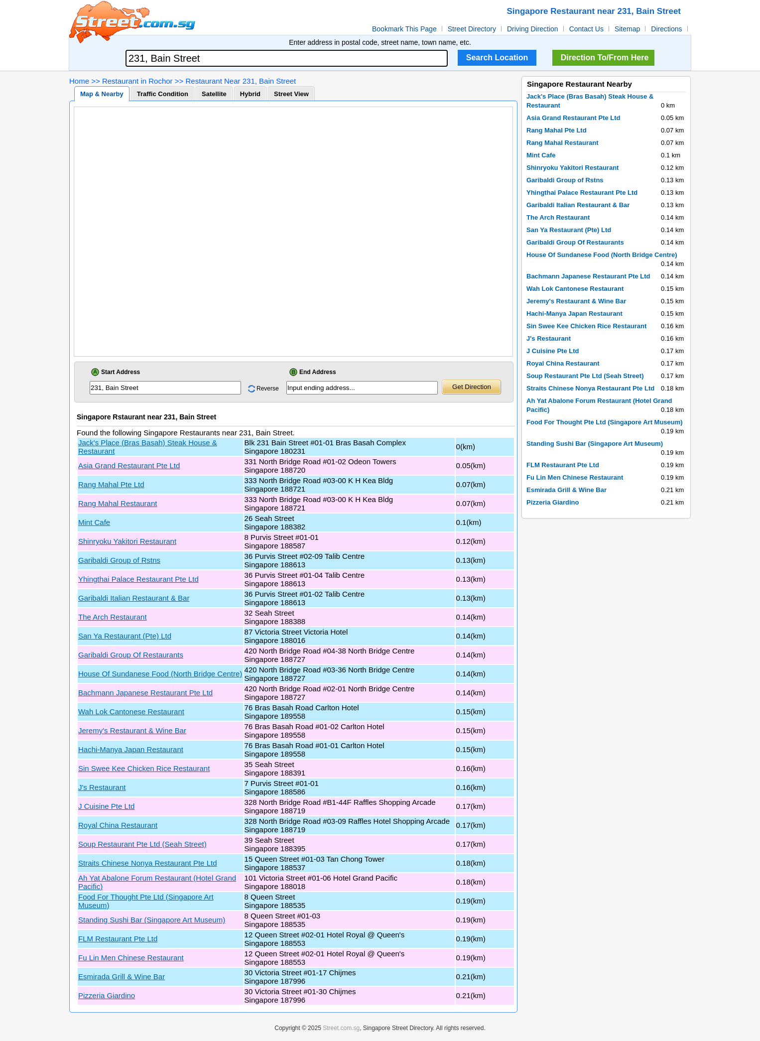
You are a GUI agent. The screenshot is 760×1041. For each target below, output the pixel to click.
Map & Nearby (102, 94)
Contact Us (586, 29)
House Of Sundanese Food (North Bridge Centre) (160, 673)
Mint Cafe (94, 522)
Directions (666, 29)
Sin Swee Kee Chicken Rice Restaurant (144, 768)
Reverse (267, 388)
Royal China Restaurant (117, 825)
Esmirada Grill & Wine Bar (121, 976)
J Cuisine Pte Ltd (106, 806)
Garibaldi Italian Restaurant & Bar (133, 598)
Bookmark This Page (404, 29)
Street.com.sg (341, 1028)
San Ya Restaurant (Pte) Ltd (124, 636)
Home (79, 81)
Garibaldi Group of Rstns (119, 560)
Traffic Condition (162, 94)
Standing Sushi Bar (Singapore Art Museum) (151, 919)
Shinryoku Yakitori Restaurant (127, 541)
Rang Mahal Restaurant (117, 503)
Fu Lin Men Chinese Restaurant (131, 957)
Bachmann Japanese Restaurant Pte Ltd (145, 692)
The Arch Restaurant (112, 617)
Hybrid (250, 94)
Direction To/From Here (605, 57)
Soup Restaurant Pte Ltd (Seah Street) (142, 844)
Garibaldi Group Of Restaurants (130, 655)
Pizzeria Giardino (106, 995)
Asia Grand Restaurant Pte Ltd (129, 465)
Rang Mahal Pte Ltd (111, 484)
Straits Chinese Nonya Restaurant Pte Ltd (147, 863)
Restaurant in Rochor (137, 81)
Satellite (214, 94)
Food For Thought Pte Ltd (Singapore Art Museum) (604, 422)
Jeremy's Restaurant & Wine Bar (132, 730)
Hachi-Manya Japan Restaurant (130, 749)
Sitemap (627, 29)
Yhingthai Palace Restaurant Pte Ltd (138, 579)
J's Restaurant (102, 787)
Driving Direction (532, 29)
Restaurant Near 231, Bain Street (240, 81)
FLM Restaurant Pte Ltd (117, 938)
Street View (291, 94)
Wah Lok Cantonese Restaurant (131, 711)
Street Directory (472, 29)
